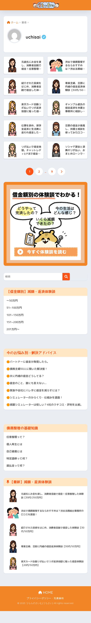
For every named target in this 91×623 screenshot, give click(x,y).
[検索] (66, 277)
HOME (45, 604)
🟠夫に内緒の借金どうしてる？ (26, 379)
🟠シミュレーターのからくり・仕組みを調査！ (36, 402)
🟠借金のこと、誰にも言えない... (27, 387)
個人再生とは (14, 455)
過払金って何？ (16, 477)
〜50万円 (12, 301)
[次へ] (62, 172)
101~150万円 (15, 316)
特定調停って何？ (17, 470)
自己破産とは (14, 462)
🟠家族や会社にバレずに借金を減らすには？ (34, 394)
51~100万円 (14, 309)
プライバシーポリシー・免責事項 (45, 610)
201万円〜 (13, 331)
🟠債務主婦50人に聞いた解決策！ (28, 371)
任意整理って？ (16, 447)
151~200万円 (15, 324)
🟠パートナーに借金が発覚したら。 (29, 364)
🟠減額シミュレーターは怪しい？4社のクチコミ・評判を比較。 (44, 412)
